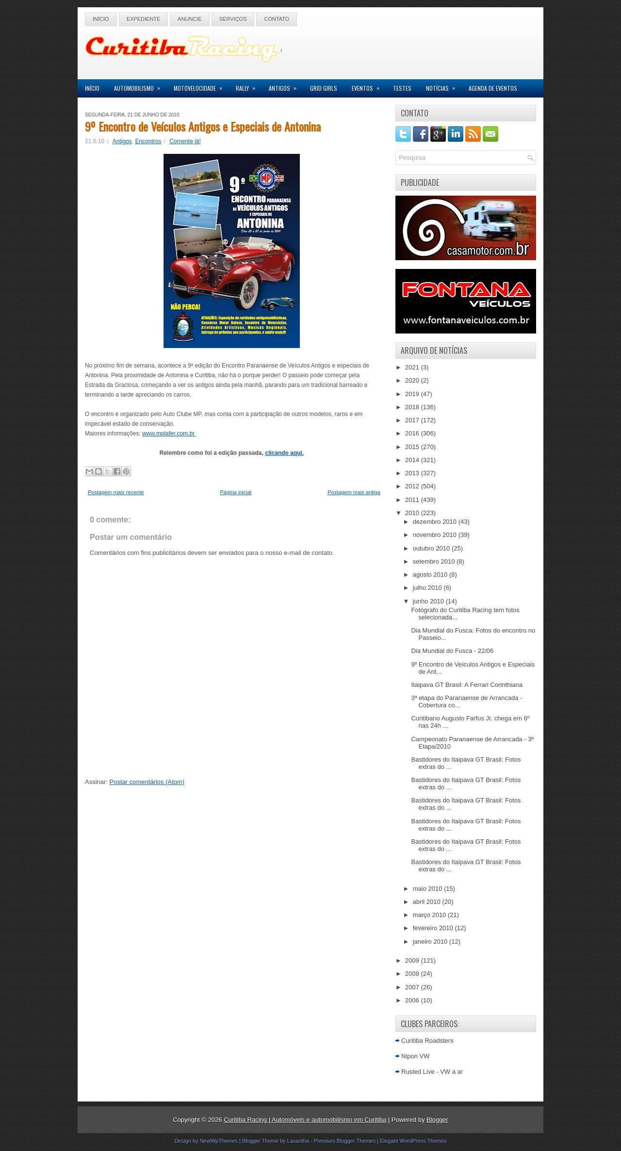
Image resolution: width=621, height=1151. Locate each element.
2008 (413, 973)
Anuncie (190, 19)
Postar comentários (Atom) (147, 781)
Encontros (148, 141)
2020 (413, 380)
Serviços (233, 19)
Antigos (286, 85)
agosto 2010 (431, 574)
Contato (276, 19)
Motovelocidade (201, 85)
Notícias (443, 85)
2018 (413, 407)
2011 (413, 499)
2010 (413, 513)
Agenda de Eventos (493, 88)
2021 (413, 367)
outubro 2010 (432, 548)
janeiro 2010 (431, 941)
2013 (413, 473)
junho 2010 (429, 601)
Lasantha (298, 1141)
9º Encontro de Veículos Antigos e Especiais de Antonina (203, 126)
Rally (248, 85)
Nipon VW (415, 1056)
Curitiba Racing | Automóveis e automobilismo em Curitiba (305, 1119)
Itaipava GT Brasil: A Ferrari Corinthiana (467, 684)
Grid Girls (323, 88)
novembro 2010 (435, 534)
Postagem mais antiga (353, 492)
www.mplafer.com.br (169, 433)
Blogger (437, 1119)
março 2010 (430, 914)
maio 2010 (428, 888)
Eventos (369, 85)
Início (101, 19)
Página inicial (235, 492)
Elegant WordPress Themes (413, 1141)
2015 (413, 446)
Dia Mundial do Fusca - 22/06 (452, 650)
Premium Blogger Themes (345, 1141)
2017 (413, 420)
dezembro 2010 (435, 521)
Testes (402, 88)
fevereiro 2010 (434, 928)
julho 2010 (428, 587)
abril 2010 (427, 901)
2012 (413, 486)
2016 (413, 433)
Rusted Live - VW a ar (432, 1071)
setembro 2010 (435, 561)
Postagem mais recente (116, 492)
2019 (413, 394)
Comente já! (185, 141)
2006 (413, 1000)
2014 (413, 460)
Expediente (144, 19)
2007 (413, 987)
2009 (413, 960)
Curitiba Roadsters (427, 1040)
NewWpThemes (219, 1141)
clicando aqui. (284, 453)
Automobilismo (140, 85)
